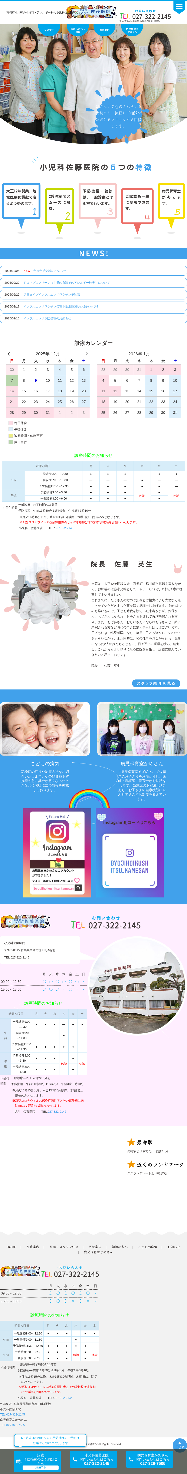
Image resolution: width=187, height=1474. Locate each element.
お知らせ (174, 1247)
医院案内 (95, 1247)
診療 (41, 1459)
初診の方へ (120, 1247)
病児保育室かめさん (98, 1252)
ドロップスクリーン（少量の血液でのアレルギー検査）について (66, 282)
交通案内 (33, 1247)
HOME (11, 1247)
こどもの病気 (147, 1247)
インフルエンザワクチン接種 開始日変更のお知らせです (61, 306)
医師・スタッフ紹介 (64, 1247)
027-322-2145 (64, 528)
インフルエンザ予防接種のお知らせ (47, 318)
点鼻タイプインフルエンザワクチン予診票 (51, 294)
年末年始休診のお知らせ (44, 270)
